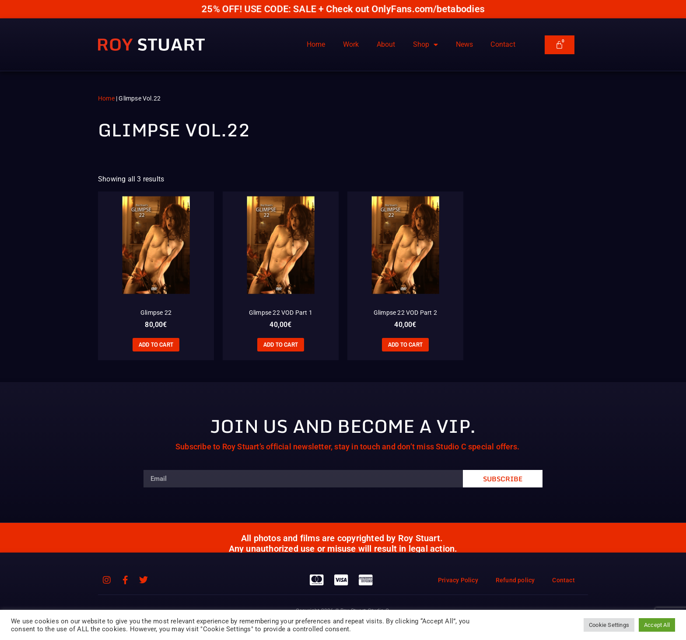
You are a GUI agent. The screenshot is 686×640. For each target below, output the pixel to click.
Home (316, 44)
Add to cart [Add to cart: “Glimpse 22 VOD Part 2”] (405, 344)
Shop (425, 45)
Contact (502, 44)
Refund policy (515, 580)
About (386, 44)
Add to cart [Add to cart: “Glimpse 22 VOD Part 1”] (280, 344)
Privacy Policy (458, 580)
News (464, 44)
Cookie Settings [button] (609, 625)
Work (351, 44)
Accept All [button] (657, 625)
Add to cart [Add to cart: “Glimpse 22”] (156, 344)
